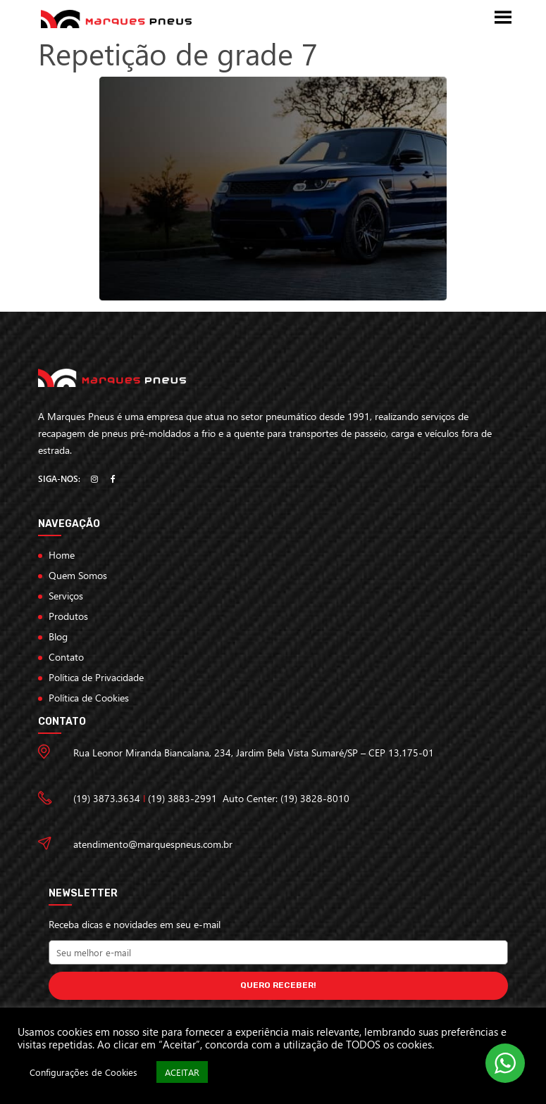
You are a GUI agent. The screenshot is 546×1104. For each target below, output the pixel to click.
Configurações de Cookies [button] (83, 1072)
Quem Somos (78, 575)
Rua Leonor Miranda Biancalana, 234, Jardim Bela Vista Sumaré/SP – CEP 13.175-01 (253, 752)
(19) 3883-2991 (182, 798)
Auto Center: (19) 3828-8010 (286, 798)
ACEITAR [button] (182, 1072)
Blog (58, 636)
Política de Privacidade (96, 677)
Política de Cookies (89, 697)
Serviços (66, 595)
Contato (66, 657)
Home (62, 554)
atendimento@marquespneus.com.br (152, 844)
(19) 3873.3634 (106, 798)
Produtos (68, 616)
